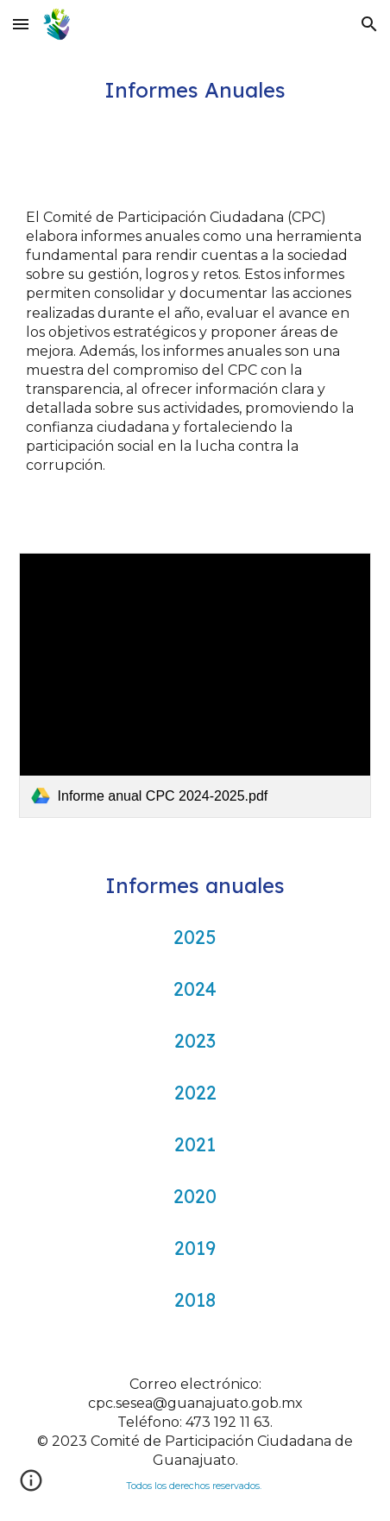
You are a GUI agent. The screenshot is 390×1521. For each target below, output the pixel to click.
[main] (195, 90)
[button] (20, 24)
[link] (195, 685)
